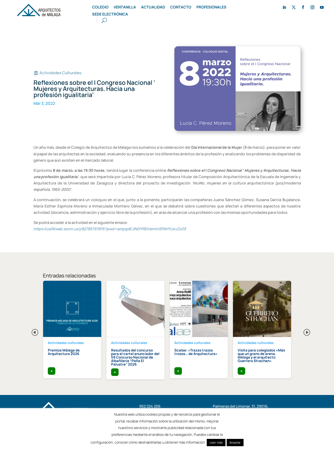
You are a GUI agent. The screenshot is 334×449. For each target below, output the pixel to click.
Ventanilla (125, 7)
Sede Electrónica (110, 14)
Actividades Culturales (60, 72)
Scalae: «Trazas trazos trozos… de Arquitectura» (196, 352)
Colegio (100, 7)
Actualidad (153, 7)
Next (303, 331)
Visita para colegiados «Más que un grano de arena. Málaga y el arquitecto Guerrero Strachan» (261, 355)
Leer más (216, 442)
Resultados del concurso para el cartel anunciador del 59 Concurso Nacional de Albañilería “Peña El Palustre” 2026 (135, 357)
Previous (31, 331)
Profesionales (211, 7)
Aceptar (235, 442)
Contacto (180, 7)
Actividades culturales (66, 342)
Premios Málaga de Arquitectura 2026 (64, 352)
